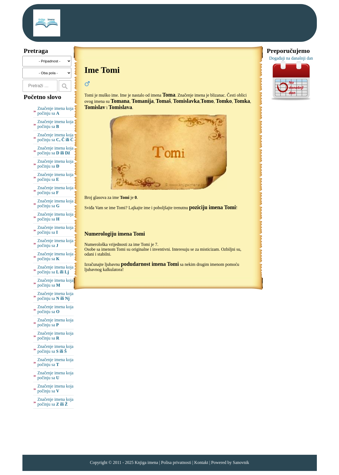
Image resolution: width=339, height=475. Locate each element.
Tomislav (95, 107)
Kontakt (201, 462)
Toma (168, 95)
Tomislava (120, 107)
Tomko (224, 101)
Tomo (207, 101)
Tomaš (163, 101)
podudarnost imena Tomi (150, 264)
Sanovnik (241, 462)
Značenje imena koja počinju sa (55, 111)
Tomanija (143, 101)
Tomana (120, 101)
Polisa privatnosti (176, 462)
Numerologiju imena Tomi (115, 234)
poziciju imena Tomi (212, 207)
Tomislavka (186, 101)
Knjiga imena (146, 462)
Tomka (242, 101)
